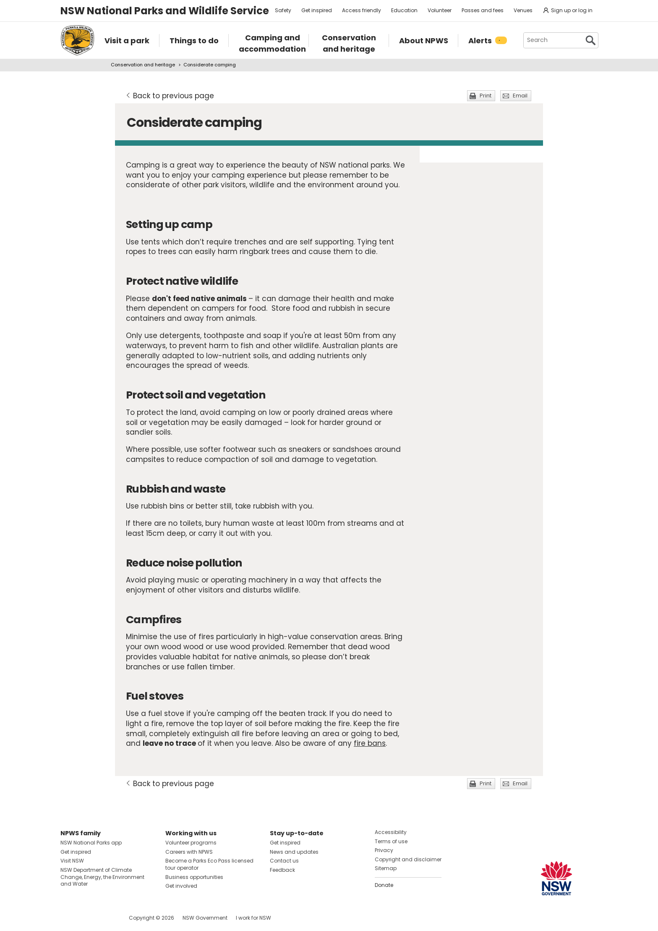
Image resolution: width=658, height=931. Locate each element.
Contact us (284, 860)
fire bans (370, 743)
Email (520, 96)
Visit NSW (72, 860)
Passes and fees (483, 10)
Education (404, 10)
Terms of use (391, 841)
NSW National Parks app (91, 842)
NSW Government (205, 917)
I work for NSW (253, 917)
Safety (283, 10)
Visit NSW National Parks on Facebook (68, 918)
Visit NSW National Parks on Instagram (86, 918)
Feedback (282, 869)
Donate (384, 885)
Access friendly (361, 10)
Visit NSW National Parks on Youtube (104, 918)
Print (485, 96)
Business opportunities (194, 877)
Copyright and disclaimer (408, 859)
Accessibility (391, 832)
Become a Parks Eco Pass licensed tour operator (209, 864)
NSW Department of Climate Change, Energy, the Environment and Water (102, 877)
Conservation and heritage (143, 64)
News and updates (294, 851)
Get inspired (316, 10)
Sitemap (386, 868)
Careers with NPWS (189, 851)
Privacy (384, 850)
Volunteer (440, 10)
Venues (523, 10)
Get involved (181, 885)
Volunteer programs (191, 842)
